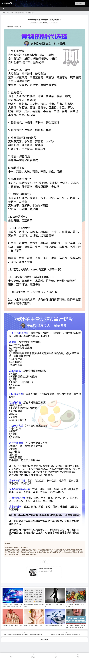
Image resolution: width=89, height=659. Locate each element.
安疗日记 (9, 12)
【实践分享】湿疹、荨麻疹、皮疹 (33, 625)
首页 (4, 12)
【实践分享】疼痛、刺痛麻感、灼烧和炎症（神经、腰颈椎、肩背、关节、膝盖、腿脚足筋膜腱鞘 (12, 607)
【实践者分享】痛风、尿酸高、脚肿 (12, 625)
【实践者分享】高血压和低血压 (53, 625)
